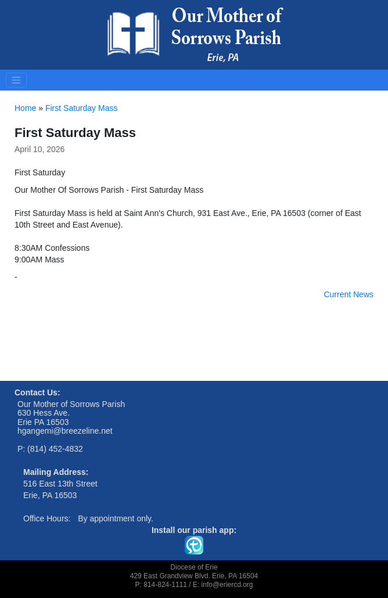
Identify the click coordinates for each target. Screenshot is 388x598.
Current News (348, 294)
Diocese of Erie (193, 567)
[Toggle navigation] (16, 80)
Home (25, 108)
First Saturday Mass (81, 108)
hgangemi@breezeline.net (65, 430)
